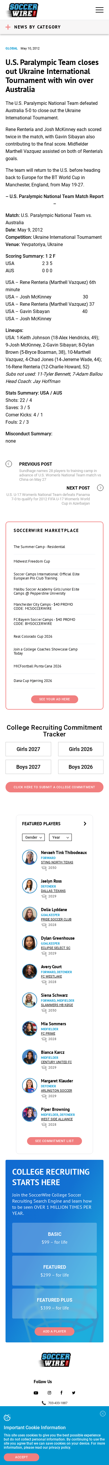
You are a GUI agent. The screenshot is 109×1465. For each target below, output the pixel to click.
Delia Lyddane (54, 909)
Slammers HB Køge (57, 1005)
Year (56, 837)
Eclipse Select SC (55, 948)
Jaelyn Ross (51, 881)
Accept (21, 1457)
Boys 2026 (81, 767)
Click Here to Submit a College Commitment (54, 787)
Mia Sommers (53, 1023)
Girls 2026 (80, 749)
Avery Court (51, 966)
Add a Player (54, 1331)
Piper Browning (55, 1109)
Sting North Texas (57, 862)
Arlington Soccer (56, 1091)
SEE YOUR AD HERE (54, 699)
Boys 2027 (28, 767)
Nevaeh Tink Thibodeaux (64, 852)
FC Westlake (51, 976)
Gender (31, 837)
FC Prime (48, 1033)
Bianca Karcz (53, 1052)
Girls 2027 (28, 749)
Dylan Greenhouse (58, 938)
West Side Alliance (57, 1119)
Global (12, 48)
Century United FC (56, 1062)
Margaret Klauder (57, 1081)
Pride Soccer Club (56, 919)
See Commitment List (54, 1141)
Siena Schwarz (54, 995)
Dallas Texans (53, 891)
